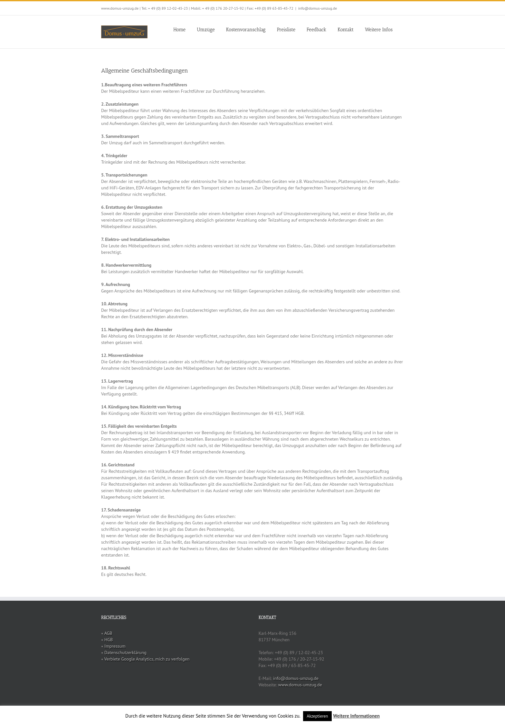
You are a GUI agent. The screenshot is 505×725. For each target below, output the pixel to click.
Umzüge (206, 30)
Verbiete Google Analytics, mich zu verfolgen (147, 659)
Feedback (316, 30)
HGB (108, 640)
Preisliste (286, 30)
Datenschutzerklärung (125, 652)
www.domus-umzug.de (300, 685)
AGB (108, 633)
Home (179, 30)
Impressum (115, 646)
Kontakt (346, 30)
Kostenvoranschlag (246, 30)
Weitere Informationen (356, 716)
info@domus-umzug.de (317, 8)
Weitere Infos (379, 30)
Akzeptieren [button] (317, 716)
